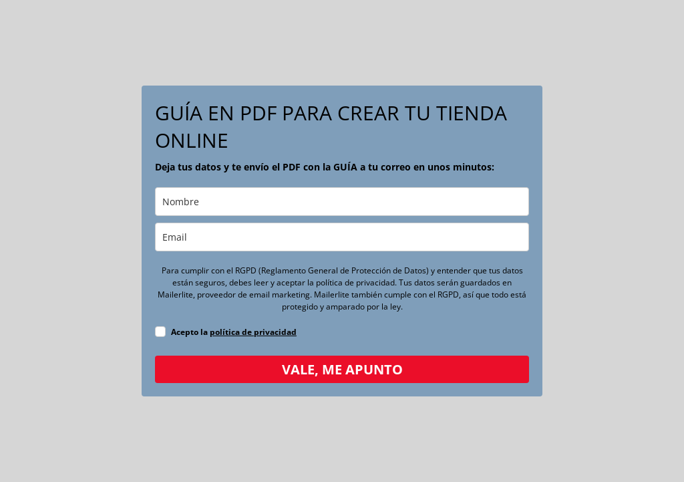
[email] (342, 237)
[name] (342, 201)
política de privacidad (253, 332)
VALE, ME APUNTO (342, 369)
